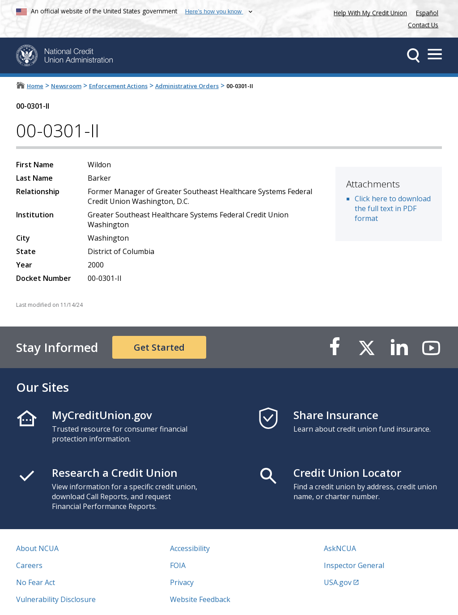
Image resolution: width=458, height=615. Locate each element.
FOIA (178, 565)
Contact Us (423, 25)
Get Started (159, 347)
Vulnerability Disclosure (56, 599)
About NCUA (37, 548)
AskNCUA (340, 548)
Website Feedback (200, 599)
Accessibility (190, 548)
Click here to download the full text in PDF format (393, 208)
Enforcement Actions (118, 86)
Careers (29, 565)
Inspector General (354, 565)
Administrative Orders (187, 86)
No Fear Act (35, 582)
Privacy (182, 582)
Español (427, 12)
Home (35, 86)
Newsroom (66, 86)
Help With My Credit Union (368, 12)
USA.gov (338, 582)
